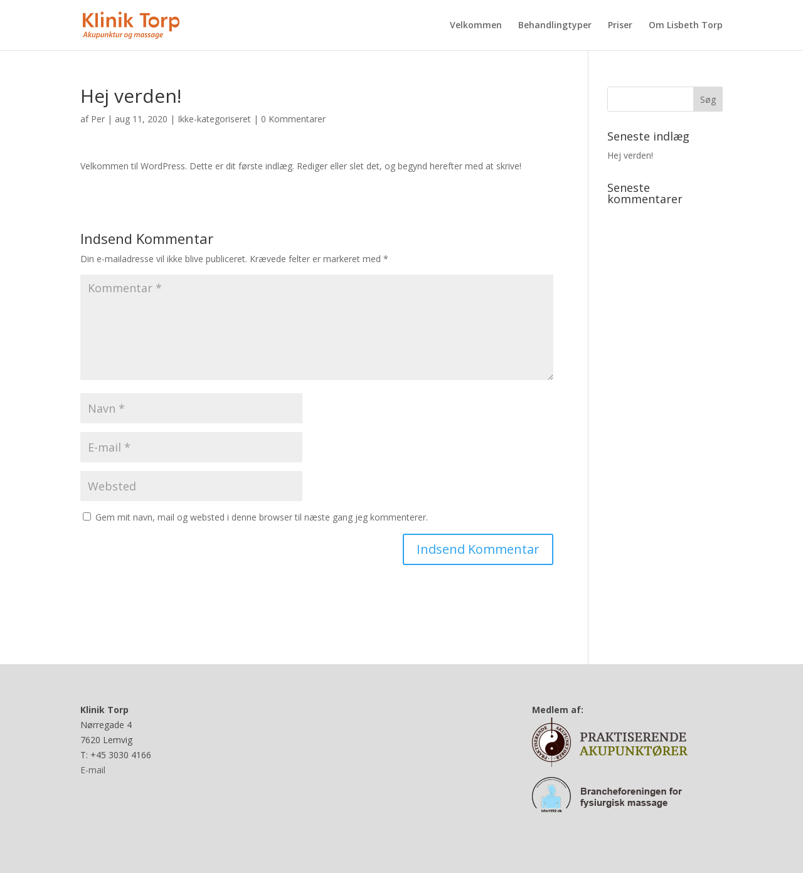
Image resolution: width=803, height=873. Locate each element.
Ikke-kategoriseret (214, 119)
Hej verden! (630, 155)
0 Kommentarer (293, 119)
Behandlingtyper (555, 26)
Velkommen (476, 26)
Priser (620, 26)
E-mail (92, 770)
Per (98, 119)
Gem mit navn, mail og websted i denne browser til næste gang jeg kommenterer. (261, 517)
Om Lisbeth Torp (686, 26)
